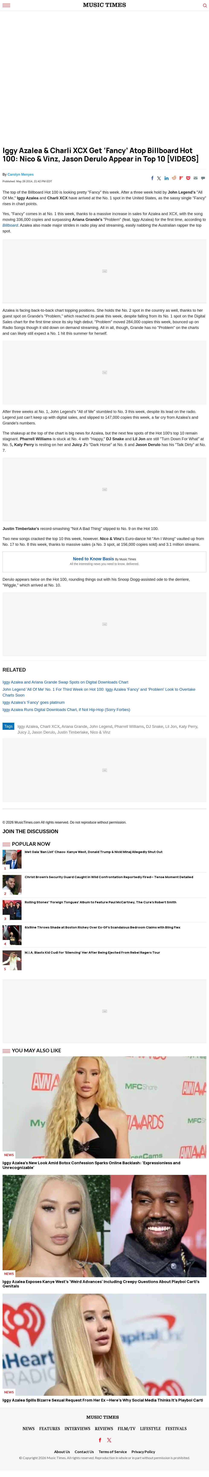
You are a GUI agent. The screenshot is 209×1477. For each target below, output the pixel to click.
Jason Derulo (43, 732)
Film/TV (126, 1428)
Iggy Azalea (27, 726)
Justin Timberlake (72, 732)
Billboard (10, 225)
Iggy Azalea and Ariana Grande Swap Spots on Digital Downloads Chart (65, 682)
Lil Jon (171, 726)
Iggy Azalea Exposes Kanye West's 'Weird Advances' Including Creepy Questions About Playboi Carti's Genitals (101, 1284)
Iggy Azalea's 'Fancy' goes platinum (34, 702)
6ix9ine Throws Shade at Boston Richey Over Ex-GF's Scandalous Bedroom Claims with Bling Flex (102, 927)
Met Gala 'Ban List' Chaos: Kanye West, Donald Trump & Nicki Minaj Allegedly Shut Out (94, 852)
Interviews (77, 1428)
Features (49, 1428)
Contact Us (84, 1451)
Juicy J (23, 732)
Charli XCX (50, 726)
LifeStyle (150, 1428)
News (9, 1155)
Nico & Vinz (100, 732)
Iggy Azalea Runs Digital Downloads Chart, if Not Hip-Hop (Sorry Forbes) (66, 709)
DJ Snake (154, 726)
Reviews (104, 1428)
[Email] (195, 178)
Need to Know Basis (93, 558)
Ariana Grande (74, 726)
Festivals (176, 1428)
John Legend (100, 726)
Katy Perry (188, 726)
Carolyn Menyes (20, 174)
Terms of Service (113, 1451)
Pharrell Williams (129, 726)
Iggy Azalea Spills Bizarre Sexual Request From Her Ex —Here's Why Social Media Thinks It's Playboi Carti (103, 1400)
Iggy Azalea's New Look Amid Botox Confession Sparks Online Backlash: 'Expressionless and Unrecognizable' (91, 1165)
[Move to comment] (203, 178)
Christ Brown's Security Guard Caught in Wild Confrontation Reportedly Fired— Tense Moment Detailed (109, 877)
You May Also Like (36, 1050)
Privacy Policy (143, 1451)
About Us (62, 1451)
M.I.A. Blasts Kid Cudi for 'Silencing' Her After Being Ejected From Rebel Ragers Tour (92, 952)
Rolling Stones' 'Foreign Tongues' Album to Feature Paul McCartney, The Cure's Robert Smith (100, 902)
